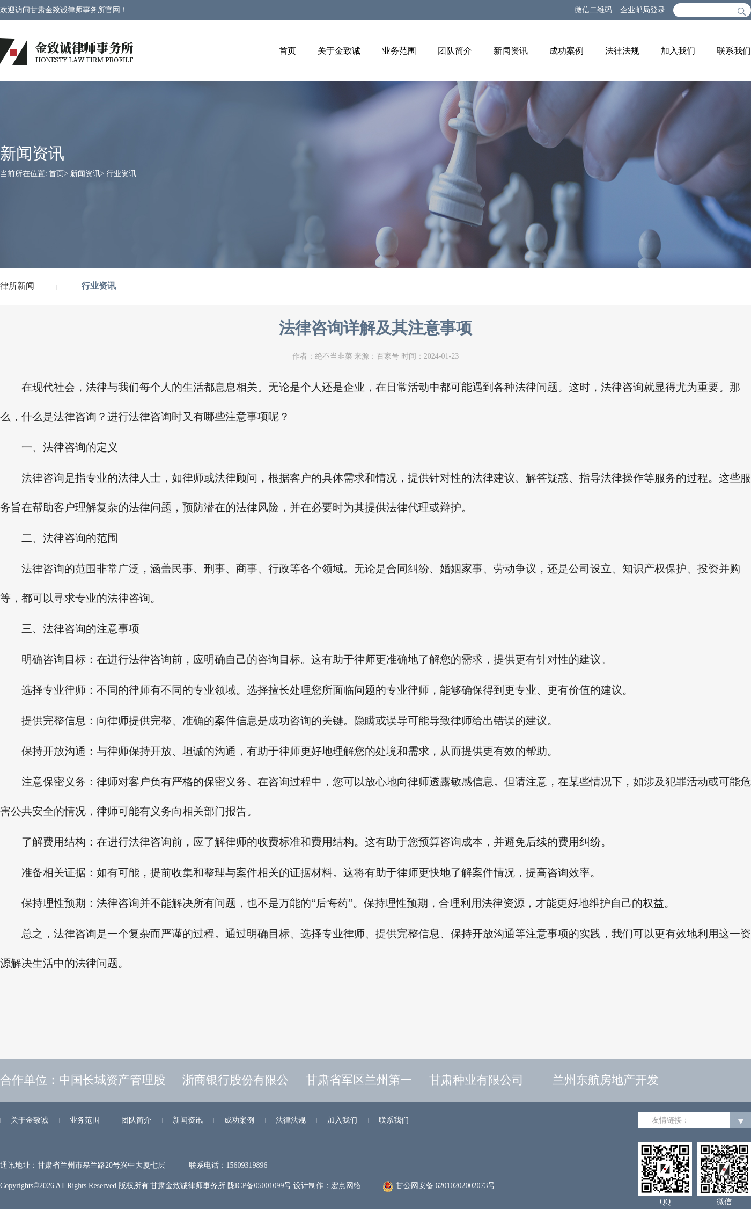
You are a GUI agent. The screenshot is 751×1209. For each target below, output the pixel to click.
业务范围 (399, 50)
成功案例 (566, 50)
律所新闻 (17, 285)
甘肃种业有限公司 (476, 1080)
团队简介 (455, 50)
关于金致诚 (339, 50)
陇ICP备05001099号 (259, 1186)
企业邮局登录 (642, 10)
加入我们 (678, 50)
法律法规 (622, 50)
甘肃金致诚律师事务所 (187, 1186)
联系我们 (734, 50)
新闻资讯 (511, 50)
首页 (287, 50)
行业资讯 (121, 174)
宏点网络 (346, 1186)
